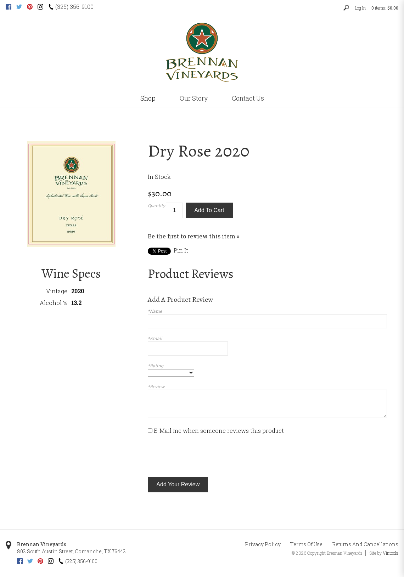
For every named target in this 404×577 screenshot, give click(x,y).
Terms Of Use (306, 544)
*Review (156, 386)
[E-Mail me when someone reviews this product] (150, 430)
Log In (360, 8)
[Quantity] (174, 211)
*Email (155, 338)
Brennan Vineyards (41, 544)
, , (71, 551)
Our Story (194, 98)
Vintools (390, 553)
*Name (155, 311)
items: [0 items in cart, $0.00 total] (384, 8)
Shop (148, 98)
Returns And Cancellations (365, 544)
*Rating (155, 365)
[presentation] (202, 456)
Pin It (181, 250)
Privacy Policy (263, 544)
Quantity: (157, 205)
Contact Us (248, 98)
